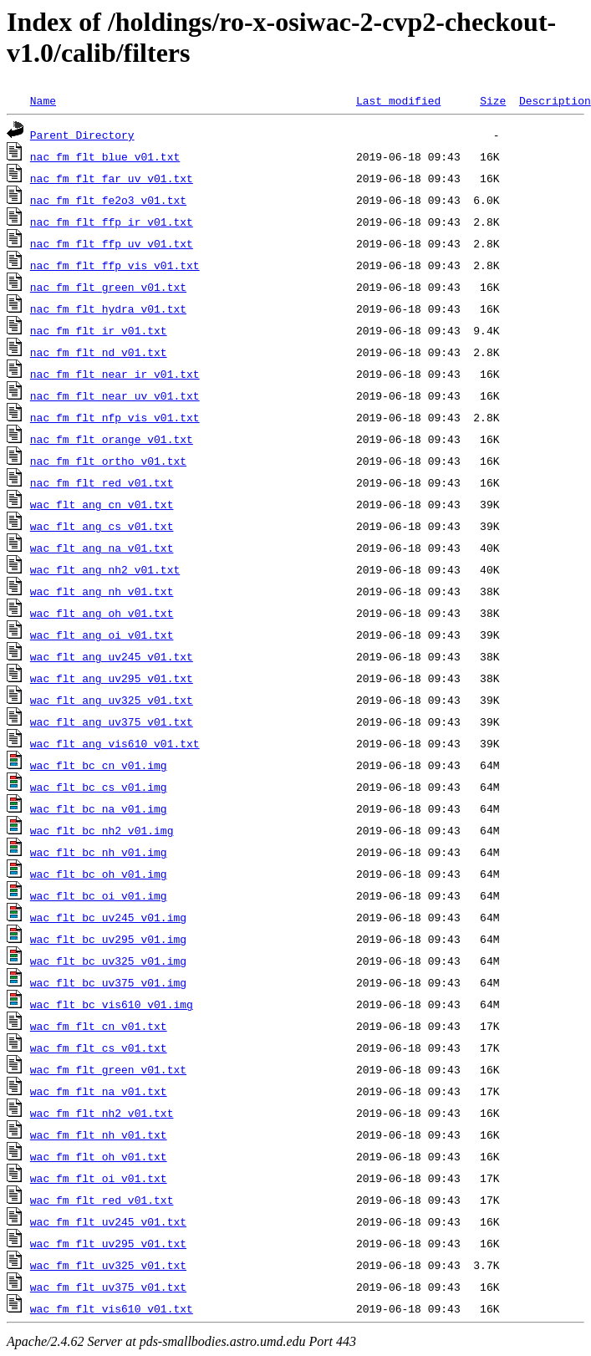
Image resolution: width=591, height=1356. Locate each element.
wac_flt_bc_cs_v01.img (98, 786)
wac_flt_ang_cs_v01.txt (102, 525)
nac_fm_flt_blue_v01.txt (105, 156)
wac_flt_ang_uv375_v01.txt (111, 721)
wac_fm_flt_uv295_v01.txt (108, 1243)
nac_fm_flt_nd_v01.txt (98, 351)
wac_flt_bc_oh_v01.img (98, 873)
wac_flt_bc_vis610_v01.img (111, 1004)
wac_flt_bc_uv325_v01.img (108, 960)
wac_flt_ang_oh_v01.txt (102, 612)
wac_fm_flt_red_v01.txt (102, 1199)
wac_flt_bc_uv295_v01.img (108, 938)
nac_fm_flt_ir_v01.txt (98, 330)
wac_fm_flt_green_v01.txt (108, 1069)
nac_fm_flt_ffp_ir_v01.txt (111, 221)
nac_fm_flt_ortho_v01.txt (108, 460)
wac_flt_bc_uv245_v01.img (108, 917)
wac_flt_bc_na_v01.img (98, 808)
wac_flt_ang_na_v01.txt (102, 547)
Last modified (398, 100)
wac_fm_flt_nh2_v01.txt (102, 1112)
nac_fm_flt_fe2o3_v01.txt (108, 199)
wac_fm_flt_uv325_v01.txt (108, 1264)
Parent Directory (82, 134)
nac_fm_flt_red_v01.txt (102, 482)
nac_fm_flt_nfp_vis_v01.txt (115, 417)
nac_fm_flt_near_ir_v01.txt (115, 373)
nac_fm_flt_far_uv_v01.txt (111, 178)
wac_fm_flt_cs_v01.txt (98, 1047)
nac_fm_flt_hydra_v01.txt (108, 308)
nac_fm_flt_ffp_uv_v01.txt (111, 243)
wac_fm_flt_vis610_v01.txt (111, 1308)
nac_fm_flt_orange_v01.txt (111, 438)
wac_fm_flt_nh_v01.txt (98, 1134)
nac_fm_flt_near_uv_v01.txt (115, 395)
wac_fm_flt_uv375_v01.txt (108, 1286)
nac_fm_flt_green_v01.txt (108, 286)
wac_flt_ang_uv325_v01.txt (111, 699)
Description (555, 100)
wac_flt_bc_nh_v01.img (98, 851)
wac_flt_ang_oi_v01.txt (102, 634)
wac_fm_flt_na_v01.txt (98, 1091)
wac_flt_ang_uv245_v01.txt (111, 656)
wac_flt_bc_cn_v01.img (98, 764)
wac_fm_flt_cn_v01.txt (98, 1025)
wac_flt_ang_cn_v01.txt (102, 504)
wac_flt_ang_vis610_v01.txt (115, 743)
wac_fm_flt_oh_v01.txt (98, 1156)
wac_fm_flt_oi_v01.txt (98, 1177)
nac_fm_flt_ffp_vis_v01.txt (115, 265)
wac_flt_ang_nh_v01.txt (102, 591)
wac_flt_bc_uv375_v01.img (108, 982)
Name (43, 100)
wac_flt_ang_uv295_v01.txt (111, 678)
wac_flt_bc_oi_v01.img (98, 895)
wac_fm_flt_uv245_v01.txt (108, 1221)
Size (493, 100)
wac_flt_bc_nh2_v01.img (102, 830)
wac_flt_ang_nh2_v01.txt (105, 569)
